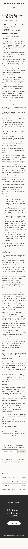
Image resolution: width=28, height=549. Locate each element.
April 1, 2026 (23, 485)
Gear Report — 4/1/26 (7, 485)
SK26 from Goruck (15, 61)
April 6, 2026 (23, 477)
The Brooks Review (14, 3)
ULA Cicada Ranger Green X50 (10, 481)
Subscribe (22, 451)
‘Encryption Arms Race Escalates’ (21, 461)
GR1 (16, 63)
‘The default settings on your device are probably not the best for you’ (9, 461)
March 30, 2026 (23, 489)
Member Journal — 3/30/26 (8, 489)
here (3, 65)
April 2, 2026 (23, 481)
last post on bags (15, 37)
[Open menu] (14, 8)
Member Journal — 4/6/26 (8, 477)
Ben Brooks (5, 20)
